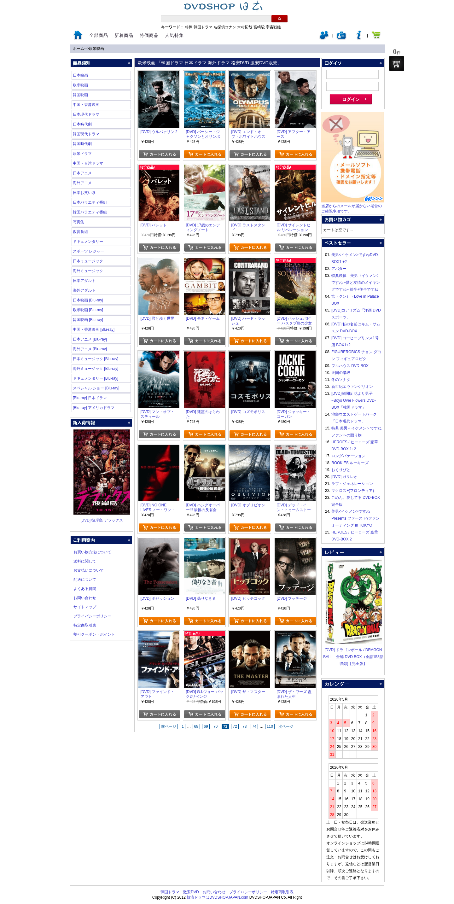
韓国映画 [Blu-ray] (88, 320)
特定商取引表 (84, 625)
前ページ (168, 726)
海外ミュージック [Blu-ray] (95, 368)
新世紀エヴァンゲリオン (352, 386)
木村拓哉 (244, 27)
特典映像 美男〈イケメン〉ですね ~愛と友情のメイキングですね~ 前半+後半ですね (356, 282)
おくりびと (340, 470)
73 (244, 726)
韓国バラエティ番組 (90, 212)
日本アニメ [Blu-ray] (90, 339)
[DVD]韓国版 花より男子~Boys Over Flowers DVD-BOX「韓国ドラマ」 (353, 400)
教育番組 (80, 232)
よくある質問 (84, 588)
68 (196, 726)
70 (215, 726)
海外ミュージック (88, 271)
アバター (338, 268)
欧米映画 (96, 48)
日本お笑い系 (84, 192)
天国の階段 (340, 372)
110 (270, 726)
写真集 (78, 222)
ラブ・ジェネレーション (352, 483)
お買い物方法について (92, 552)
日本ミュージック (88, 261)
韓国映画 (80, 95)
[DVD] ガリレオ (344, 477)
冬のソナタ (340, 379)
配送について (84, 579)
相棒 (188, 27)
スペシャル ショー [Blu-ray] (96, 388)
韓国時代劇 (82, 144)
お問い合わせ (84, 598)
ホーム (78, 48)
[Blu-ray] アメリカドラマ (93, 407)
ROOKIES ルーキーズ (350, 463)
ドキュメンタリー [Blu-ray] (95, 378)
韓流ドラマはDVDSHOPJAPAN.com (217, 897)
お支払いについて (88, 570)
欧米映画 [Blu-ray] (88, 310)
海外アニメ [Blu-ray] (90, 349)
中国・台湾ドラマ (88, 163)
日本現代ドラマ (86, 114)
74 (254, 726)
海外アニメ (82, 183)
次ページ (286, 726)
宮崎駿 (259, 27)
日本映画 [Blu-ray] (88, 300)
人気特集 (174, 35)
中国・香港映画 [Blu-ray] (93, 329)
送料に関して (84, 561)
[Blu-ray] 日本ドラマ (90, 398)
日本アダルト (84, 280)
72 (235, 726)
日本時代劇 (82, 124)
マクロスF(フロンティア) (352, 490)
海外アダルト (84, 290)
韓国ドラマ (203, 27)
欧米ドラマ (82, 153)
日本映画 (80, 75)
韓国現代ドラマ (86, 134)
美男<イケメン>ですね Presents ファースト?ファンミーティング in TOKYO (355, 518)
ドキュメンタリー (88, 241)
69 (206, 726)
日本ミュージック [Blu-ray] (95, 359)
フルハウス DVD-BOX (350, 366)
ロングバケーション (348, 456)
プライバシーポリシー (92, 616)
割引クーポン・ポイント (94, 634)
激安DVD (191, 892)
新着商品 (123, 35)
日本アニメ (82, 173)
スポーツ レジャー (88, 251)
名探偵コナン (224, 27)
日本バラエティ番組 (90, 202)
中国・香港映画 (86, 104)
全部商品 (98, 35)
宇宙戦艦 (273, 27)
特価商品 (149, 35)
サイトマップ (84, 607)
